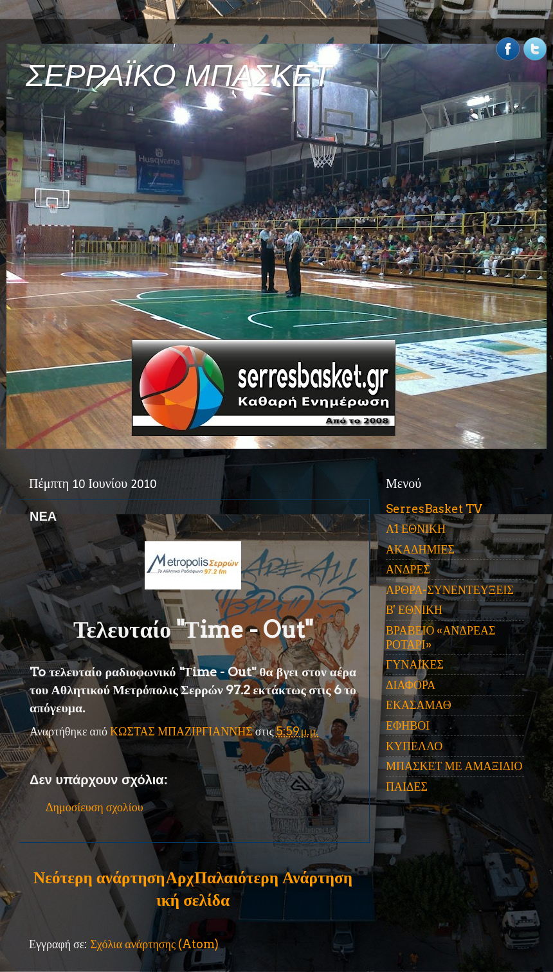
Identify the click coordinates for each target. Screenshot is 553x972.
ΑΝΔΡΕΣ (408, 569)
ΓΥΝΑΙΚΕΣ (415, 664)
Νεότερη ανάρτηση (99, 877)
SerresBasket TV (434, 509)
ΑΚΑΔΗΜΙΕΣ (420, 549)
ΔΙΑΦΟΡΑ (410, 685)
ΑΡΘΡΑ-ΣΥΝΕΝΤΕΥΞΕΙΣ (450, 590)
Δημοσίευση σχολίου (94, 807)
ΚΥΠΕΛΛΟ (414, 746)
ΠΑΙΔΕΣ (407, 786)
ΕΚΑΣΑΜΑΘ (418, 705)
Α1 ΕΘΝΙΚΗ (416, 529)
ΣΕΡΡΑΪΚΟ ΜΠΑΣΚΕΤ (179, 76)
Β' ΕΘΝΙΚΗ (414, 609)
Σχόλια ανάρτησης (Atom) (154, 944)
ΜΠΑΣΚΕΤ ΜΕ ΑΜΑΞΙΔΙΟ (454, 766)
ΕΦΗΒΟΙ (408, 725)
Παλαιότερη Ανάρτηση (273, 877)
